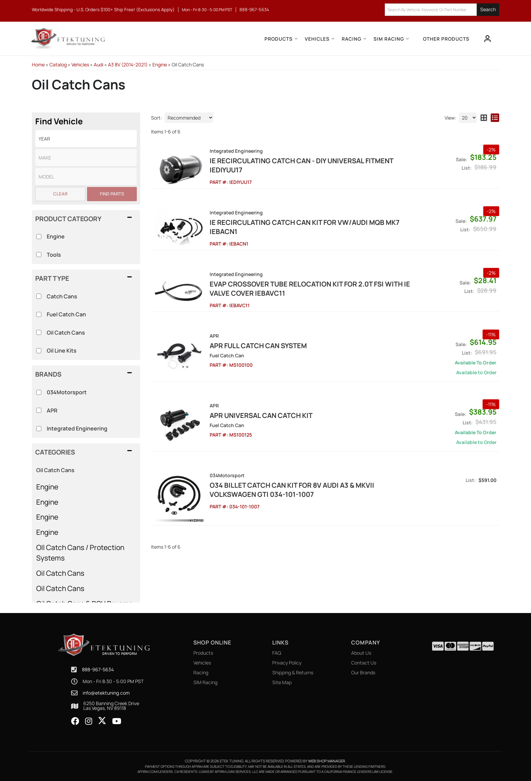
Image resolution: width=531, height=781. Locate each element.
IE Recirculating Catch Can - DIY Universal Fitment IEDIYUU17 (301, 165)
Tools (54, 254)
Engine (47, 486)
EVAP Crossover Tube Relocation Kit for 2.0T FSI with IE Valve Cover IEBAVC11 (310, 288)
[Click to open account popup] (487, 38)
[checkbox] (38, 392)
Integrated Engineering (77, 428)
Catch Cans (62, 296)
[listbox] (86, 138)
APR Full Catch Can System (258, 345)
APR (52, 410)
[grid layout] (484, 117)
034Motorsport (67, 392)
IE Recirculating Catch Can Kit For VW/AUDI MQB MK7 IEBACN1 (305, 227)
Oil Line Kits (62, 350)
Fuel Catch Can (66, 314)
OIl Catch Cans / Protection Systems (80, 553)
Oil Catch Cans (55, 470)
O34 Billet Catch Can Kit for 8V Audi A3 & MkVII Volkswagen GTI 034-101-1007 (292, 490)
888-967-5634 (98, 669)
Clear (60, 194)
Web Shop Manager (326, 760)
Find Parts (112, 194)
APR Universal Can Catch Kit (261, 415)
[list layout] (495, 117)
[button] (442, 9)
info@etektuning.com (106, 693)
